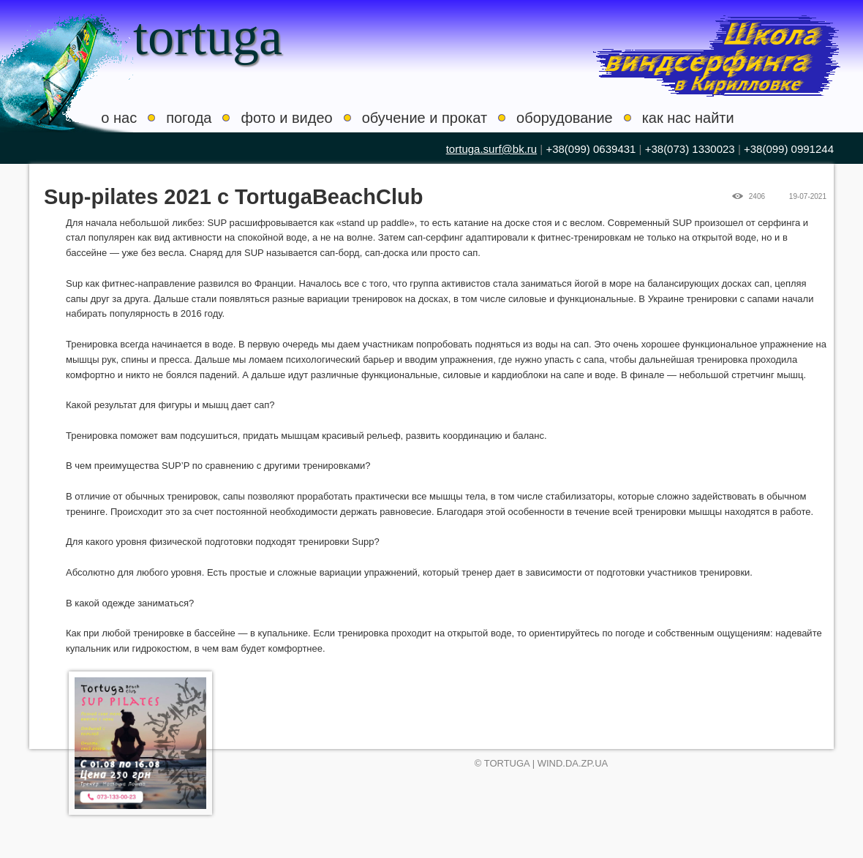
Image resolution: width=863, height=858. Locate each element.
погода (188, 118)
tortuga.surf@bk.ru (491, 149)
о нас (119, 118)
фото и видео (286, 118)
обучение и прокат (424, 118)
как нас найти (688, 118)
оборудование (564, 118)
